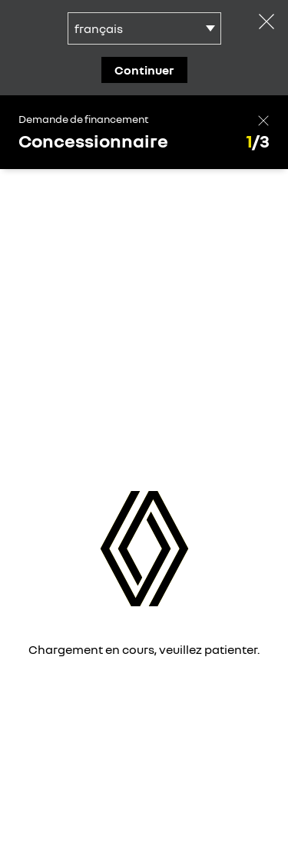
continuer (144, 70)
